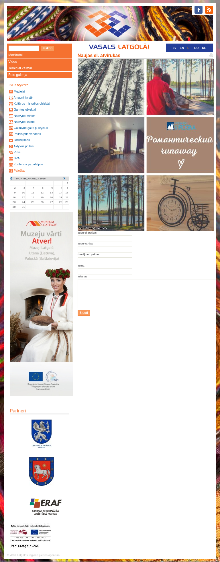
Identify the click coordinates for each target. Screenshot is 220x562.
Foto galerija (17, 75)
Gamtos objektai (25, 109)
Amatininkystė (22, 97)
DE (204, 48)
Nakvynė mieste (25, 116)
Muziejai (19, 91)
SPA (17, 158)
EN (182, 48)
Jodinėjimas (22, 140)
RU (196, 48)
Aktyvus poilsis (23, 146)
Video (12, 62)
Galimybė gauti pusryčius (31, 128)
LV (174, 48)
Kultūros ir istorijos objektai (32, 103)
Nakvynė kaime (24, 122)
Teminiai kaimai (20, 68)
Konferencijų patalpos (28, 164)
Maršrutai (15, 55)
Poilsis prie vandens (27, 134)
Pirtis (17, 152)
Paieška (19, 170)
